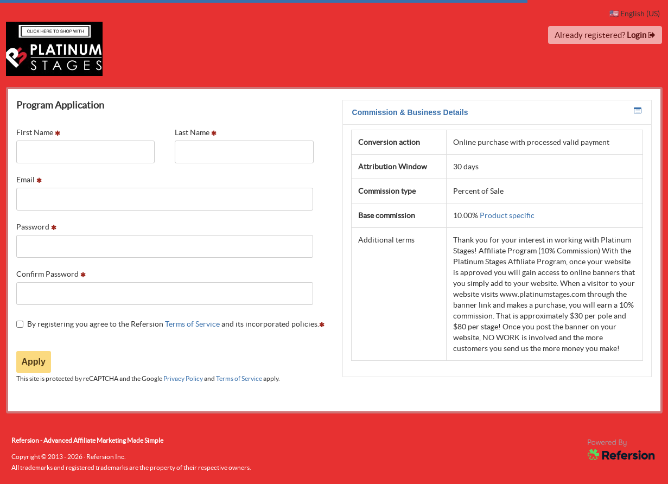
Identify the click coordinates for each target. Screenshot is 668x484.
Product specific (507, 215)
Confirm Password (51, 274)
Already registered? (605, 35)
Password (36, 226)
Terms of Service (192, 324)
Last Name (196, 132)
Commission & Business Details (496, 112)
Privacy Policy (183, 378)
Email (29, 179)
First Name (38, 132)
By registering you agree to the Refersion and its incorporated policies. (170, 324)
